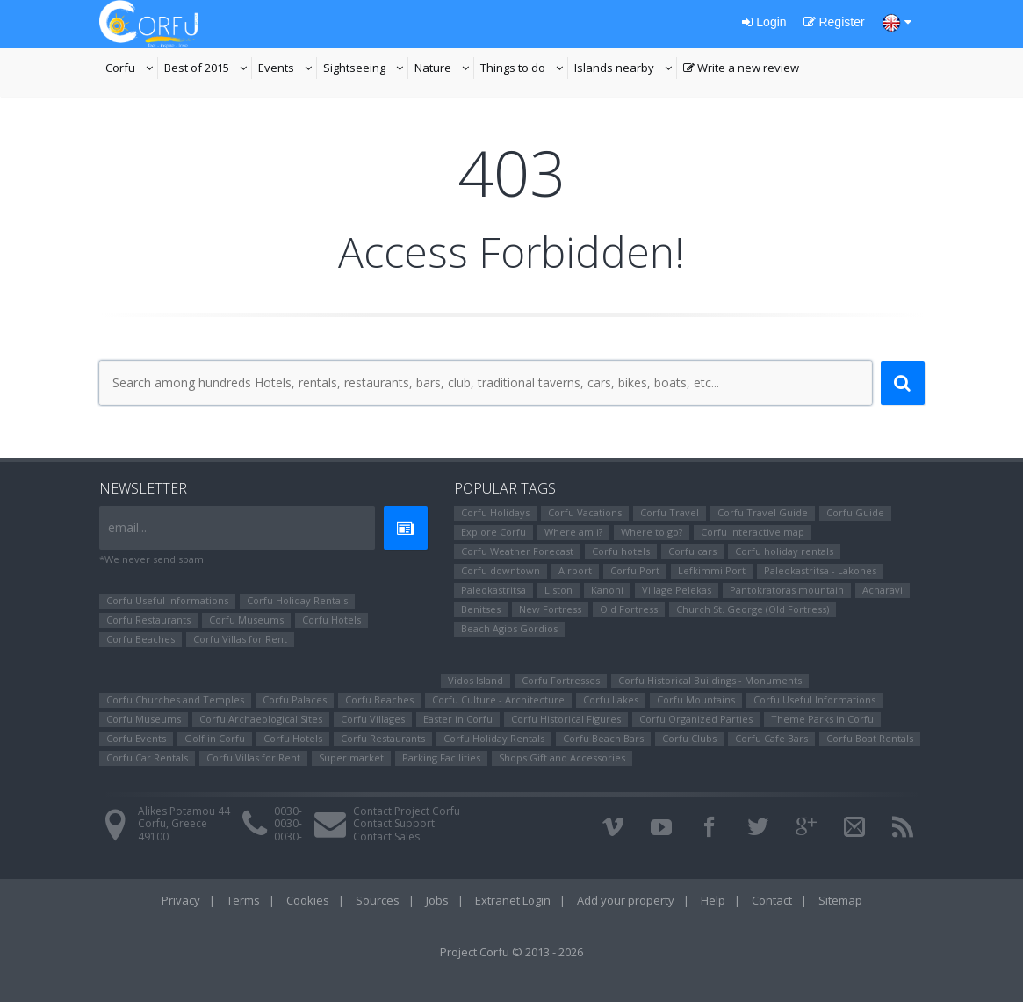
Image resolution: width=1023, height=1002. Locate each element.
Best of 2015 (208, 69)
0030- (288, 811)
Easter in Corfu (458, 718)
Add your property (625, 900)
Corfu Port (634, 570)
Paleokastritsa (493, 589)
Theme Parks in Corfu (822, 718)
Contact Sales (386, 836)
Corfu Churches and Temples (175, 699)
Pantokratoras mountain (787, 589)
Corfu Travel (669, 512)
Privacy (181, 900)
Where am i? (573, 531)
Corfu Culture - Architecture (498, 699)
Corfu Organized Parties (696, 718)
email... (127, 527)
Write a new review (741, 69)
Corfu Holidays (495, 512)
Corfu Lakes (610, 699)
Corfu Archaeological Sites (260, 718)
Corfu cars (692, 551)
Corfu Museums (246, 619)
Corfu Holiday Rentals (297, 600)
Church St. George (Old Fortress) (752, 609)
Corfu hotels (621, 551)
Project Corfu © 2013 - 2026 (511, 952)
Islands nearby (625, 69)
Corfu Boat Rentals (869, 738)
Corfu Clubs (689, 738)
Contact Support (394, 823)
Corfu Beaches (140, 638)
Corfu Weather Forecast (517, 551)
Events (287, 69)
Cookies (307, 900)
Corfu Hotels (331, 619)
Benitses (481, 609)
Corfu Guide (855, 512)
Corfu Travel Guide (762, 512)
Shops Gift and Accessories (562, 757)
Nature (444, 69)
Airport (575, 570)
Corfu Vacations (585, 512)
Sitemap (840, 900)
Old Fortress (629, 609)
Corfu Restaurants (148, 619)
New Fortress (550, 609)
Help (713, 900)
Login (764, 22)
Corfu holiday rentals (784, 551)
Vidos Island (475, 680)
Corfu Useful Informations (167, 600)
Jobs (437, 900)
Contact (772, 900)
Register (834, 22)
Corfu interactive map (752, 531)
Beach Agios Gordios (509, 628)
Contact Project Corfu (406, 811)
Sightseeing (365, 69)
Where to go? (651, 531)
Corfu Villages (373, 718)
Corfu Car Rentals (147, 757)
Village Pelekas (676, 589)
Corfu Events (136, 738)
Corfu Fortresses (561, 680)
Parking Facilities (441, 757)
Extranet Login (513, 900)
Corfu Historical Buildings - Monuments (710, 680)
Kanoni (607, 589)
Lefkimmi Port (712, 570)
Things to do (524, 69)
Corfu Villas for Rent (240, 638)
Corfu (131, 69)
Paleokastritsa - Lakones (820, 570)
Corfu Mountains (696, 699)
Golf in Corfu (214, 738)
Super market (351, 757)
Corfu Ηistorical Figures (566, 718)
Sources (378, 900)
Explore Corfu (493, 531)
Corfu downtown (500, 570)
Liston (558, 589)
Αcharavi (882, 589)
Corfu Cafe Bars (771, 738)
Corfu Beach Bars (603, 738)
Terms (243, 900)
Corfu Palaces (295, 699)
